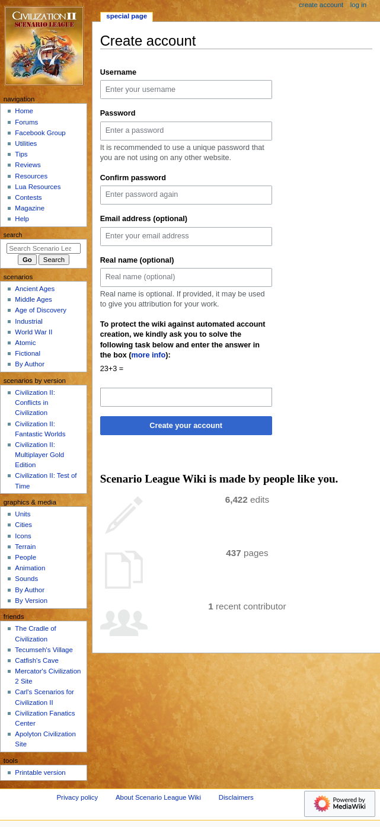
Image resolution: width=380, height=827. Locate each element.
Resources (31, 176)
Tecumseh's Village (43, 649)
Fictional (27, 353)
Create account (321, 4)
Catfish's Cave (36, 660)
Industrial (28, 321)
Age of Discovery (40, 310)
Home (24, 110)
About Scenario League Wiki (158, 797)
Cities (23, 524)
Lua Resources (37, 186)
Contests (28, 197)
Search (13, 234)
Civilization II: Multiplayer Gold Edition (39, 454)
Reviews (27, 164)
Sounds (26, 578)
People (25, 557)
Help (22, 218)
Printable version (40, 772)
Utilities (26, 143)
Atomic (25, 342)
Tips (21, 154)
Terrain (25, 546)
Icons (23, 535)
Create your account (185, 426)
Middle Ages (33, 299)
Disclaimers (236, 797)
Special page (126, 16)
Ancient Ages (35, 288)
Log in (358, 4)
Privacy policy (77, 797)
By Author (29, 364)
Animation (30, 567)
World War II (33, 332)
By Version (31, 600)
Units (22, 514)
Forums (26, 122)
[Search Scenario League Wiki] (44, 248)
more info (149, 355)
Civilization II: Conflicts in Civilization (35, 402)
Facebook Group (40, 132)
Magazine (29, 208)
